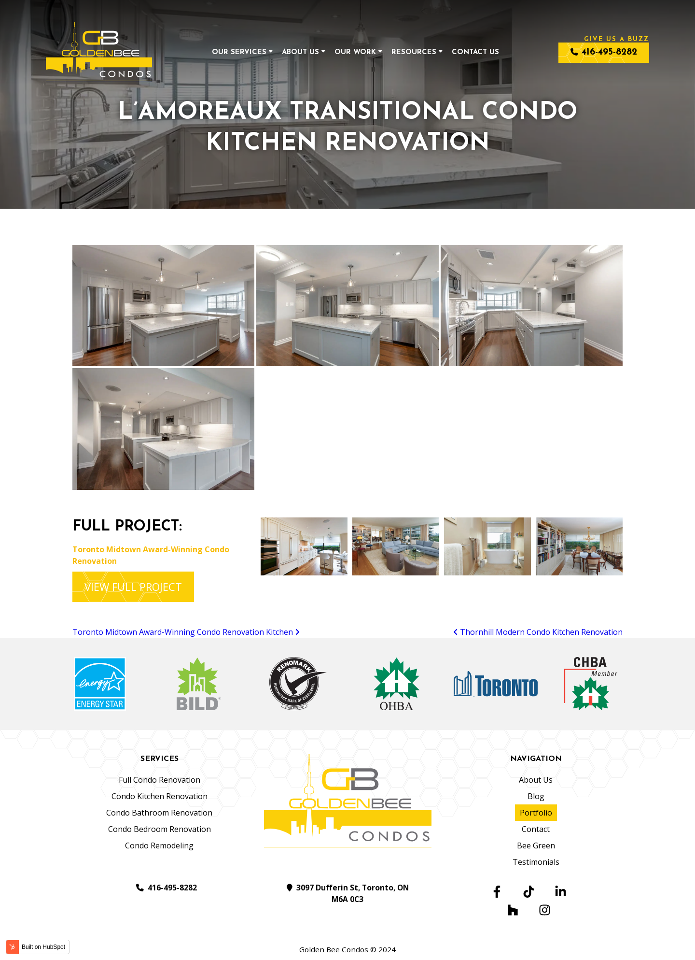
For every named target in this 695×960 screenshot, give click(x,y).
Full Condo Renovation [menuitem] (159, 779)
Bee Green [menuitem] (536, 845)
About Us (300, 52)
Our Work (355, 52)
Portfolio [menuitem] (536, 812)
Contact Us (475, 52)
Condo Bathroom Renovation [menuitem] (159, 812)
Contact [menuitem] (536, 829)
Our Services (239, 52)
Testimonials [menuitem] (536, 862)
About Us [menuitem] (536, 779)
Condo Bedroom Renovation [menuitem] (159, 829)
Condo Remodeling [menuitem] (159, 845)
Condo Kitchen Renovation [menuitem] (159, 796)
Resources (413, 52)
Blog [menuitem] (536, 796)
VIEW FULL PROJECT (133, 586)
